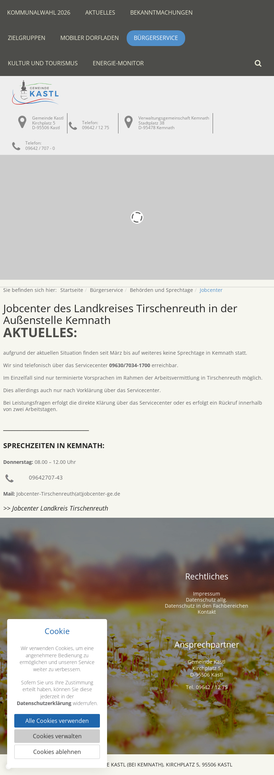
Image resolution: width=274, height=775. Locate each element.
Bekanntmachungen (161, 12)
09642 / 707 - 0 (40, 148)
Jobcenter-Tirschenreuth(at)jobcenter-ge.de (68, 493)
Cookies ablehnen (57, 752)
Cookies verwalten (57, 736)
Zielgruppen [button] (26, 38)
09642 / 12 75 (95, 128)
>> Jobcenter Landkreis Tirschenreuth (55, 508)
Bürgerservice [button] (156, 38)
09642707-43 (46, 477)
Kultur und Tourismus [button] (43, 63)
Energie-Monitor (118, 63)
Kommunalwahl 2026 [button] (38, 12)
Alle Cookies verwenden (57, 721)
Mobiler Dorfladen (89, 38)
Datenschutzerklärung (44, 703)
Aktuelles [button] (100, 12)
